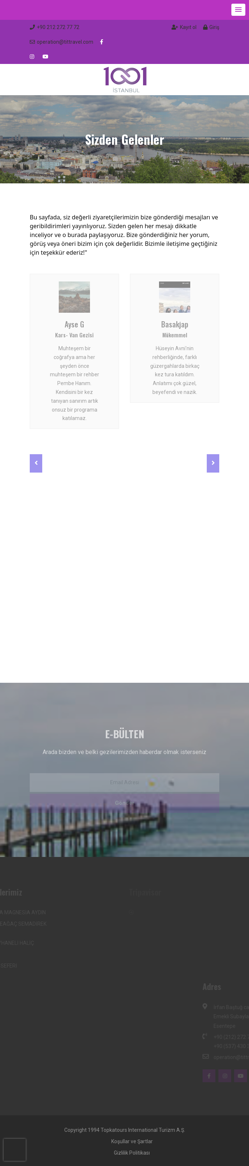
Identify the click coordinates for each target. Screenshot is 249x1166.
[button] (238, 10)
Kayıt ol (184, 27)
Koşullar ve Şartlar (132, 1141)
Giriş (211, 27)
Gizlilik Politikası (132, 1153)
